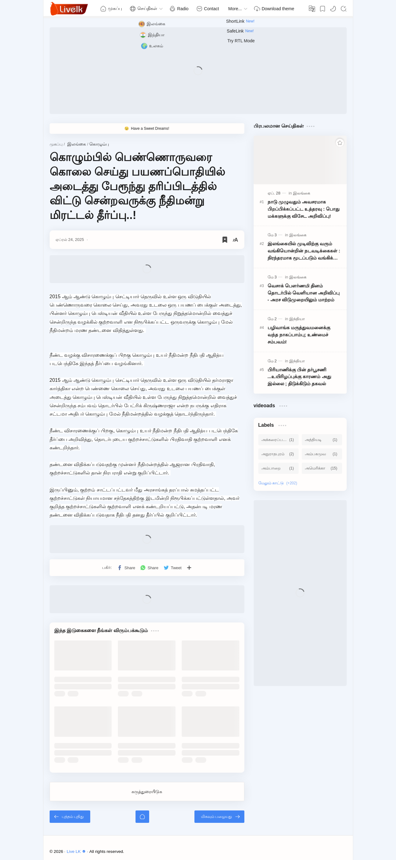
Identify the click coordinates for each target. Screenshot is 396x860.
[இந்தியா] (297, 318)
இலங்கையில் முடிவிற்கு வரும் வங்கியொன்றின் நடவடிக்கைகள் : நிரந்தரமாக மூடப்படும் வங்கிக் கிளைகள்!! (304, 251)
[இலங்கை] (301, 193)
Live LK (77, 851)
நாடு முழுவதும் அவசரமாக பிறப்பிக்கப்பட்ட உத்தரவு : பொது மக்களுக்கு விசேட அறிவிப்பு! (304, 209)
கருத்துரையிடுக (146, 791)
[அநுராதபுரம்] (278, 454)
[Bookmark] (322, 8)
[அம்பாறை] (278, 468)
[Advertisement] (198, 70)
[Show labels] (279, 483)
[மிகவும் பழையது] (219, 816)
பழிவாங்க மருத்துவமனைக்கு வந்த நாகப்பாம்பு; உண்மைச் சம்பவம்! (299, 334)
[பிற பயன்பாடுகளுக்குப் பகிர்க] (189, 567)
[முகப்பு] (142, 816)
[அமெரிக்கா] (322, 468)
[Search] (343, 8)
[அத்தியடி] (322, 439)
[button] (333, 8)
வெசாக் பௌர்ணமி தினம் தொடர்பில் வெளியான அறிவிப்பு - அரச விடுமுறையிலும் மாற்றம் (304, 293)
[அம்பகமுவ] (322, 454)
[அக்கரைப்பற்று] (278, 439)
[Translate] (312, 8)
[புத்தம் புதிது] (70, 816)
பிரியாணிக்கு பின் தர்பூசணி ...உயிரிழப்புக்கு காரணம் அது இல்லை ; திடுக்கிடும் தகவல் (299, 376)
